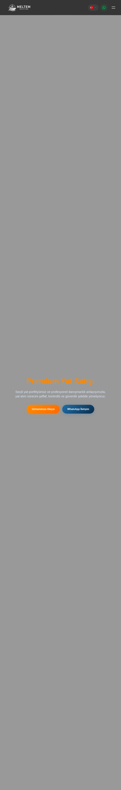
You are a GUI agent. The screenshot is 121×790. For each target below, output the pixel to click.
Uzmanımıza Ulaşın (43, 409)
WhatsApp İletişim (78, 409)
